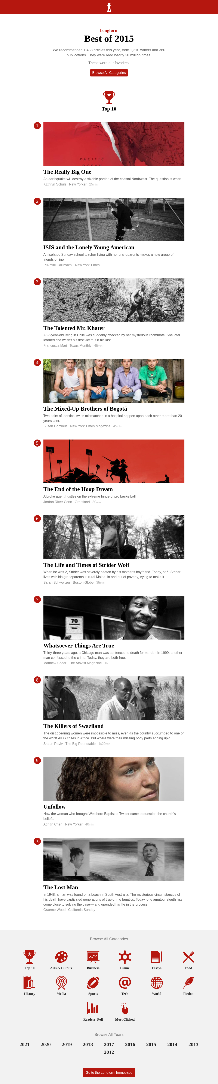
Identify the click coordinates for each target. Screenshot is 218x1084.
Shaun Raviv (53, 744)
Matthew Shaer (55, 663)
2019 (67, 1044)
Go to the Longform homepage (109, 1072)
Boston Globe (83, 582)
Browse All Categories (109, 73)
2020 (46, 1044)
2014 (172, 1044)
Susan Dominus (55, 426)
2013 (193, 1044)
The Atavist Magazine (85, 663)
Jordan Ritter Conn (57, 502)
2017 (109, 1044)
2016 (130, 1044)
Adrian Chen (52, 824)
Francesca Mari (55, 345)
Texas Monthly (80, 345)
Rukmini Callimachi (58, 265)
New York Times (87, 265)
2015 (151, 1044)
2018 (88, 1044)
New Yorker (78, 184)
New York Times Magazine (90, 426)
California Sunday (81, 910)
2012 (109, 1052)
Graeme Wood (54, 910)
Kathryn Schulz (55, 184)
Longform (109, 30)
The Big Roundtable (80, 744)
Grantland (82, 502)
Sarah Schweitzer (56, 582)
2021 (24, 1044)
